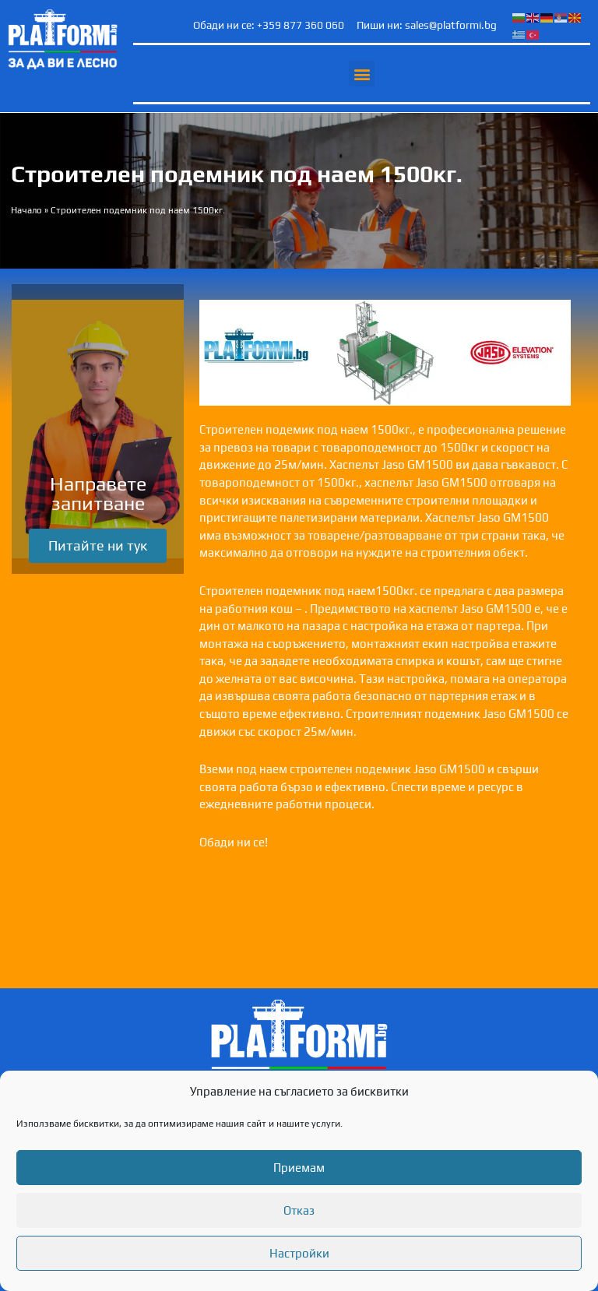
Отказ (299, 1210)
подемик (290, 429)
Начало (26, 210)
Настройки (299, 1253)
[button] (362, 73)
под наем (342, 429)
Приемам (299, 1167)
